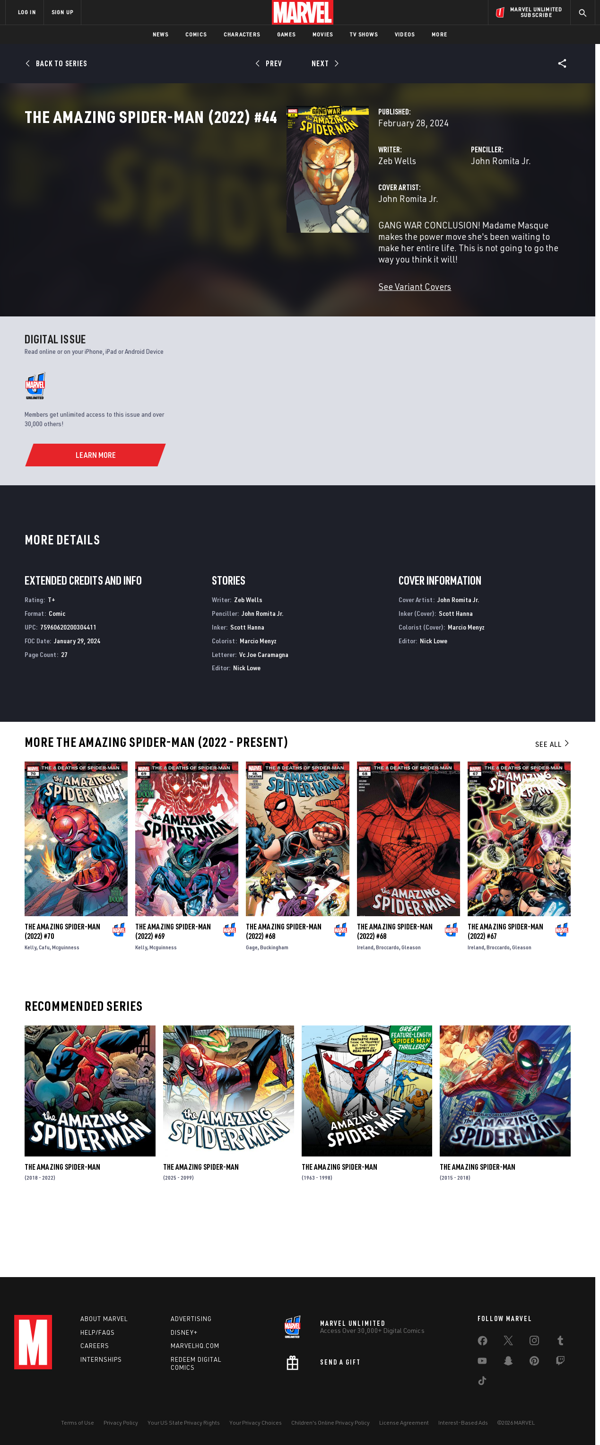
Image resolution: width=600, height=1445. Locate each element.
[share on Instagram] (534, 1342)
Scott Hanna (247, 687)
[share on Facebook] (482, 1343)
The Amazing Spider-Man (62, 1227)
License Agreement (404, 1422)
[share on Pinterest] (534, 1362)
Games (286, 34)
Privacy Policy (121, 1422)
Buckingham (274, 1008)
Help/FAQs (97, 1332)
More (439, 34)
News (160, 34)
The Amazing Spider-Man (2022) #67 (505, 992)
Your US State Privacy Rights (184, 1422)
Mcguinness (65, 1008)
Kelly (30, 1008)
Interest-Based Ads (463, 1422)
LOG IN (27, 12)
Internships (101, 1359)
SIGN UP (62, 12)
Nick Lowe (247, 729)
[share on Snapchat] (508, 1362)
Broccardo (387, 1008)
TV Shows (364, 34)
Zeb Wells (214, 202)
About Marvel (104, 1318)
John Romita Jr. (409, 202)
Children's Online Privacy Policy (330, 1422)
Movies (323, 34)
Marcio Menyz (258, 701)
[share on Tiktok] (482, 1382)
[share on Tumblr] (560, 1342)
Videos (405, 34)
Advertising (191, 1318)
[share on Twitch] (560, 1362)
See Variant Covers (231, 305)
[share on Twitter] (508, 1342)
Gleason (411, 1008)
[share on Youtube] (482, 1362)
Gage (252, 1008)
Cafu (44, 1008)
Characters (242, 34)
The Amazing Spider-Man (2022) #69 (173, 992)
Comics (196, 34)
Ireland (365, 1008)
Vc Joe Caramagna (263, 715)
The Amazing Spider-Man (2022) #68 (284, 992)
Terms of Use (77, 1422)
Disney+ (184, 1332)
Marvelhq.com (195, 1345)
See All (552, 805)
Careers (94, 1345)
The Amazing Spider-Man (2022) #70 (62, 992)
